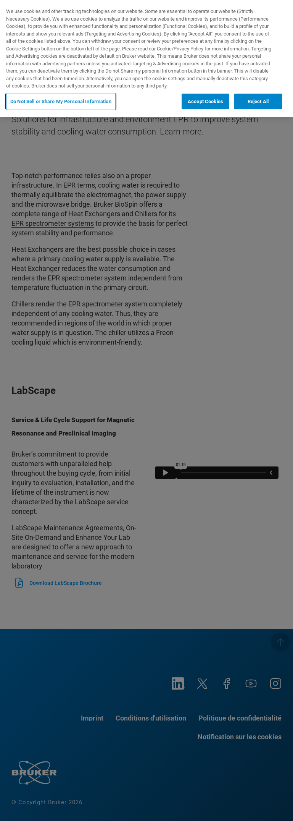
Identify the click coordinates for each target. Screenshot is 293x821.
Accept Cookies (205, 101)
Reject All (258, 101)
